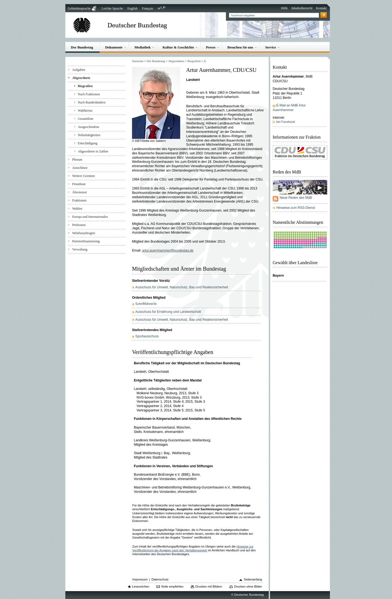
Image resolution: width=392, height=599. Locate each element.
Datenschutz (160, 579)
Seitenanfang (253, 579)
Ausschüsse (80, 168)
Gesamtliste (85, 119)
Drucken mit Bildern (208, 586)
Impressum (140, 579)
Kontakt (321, 8)
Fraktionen (79, 200)
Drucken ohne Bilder (248, 586)
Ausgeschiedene (88, 127)
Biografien (85, 86)
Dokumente (113, 47)
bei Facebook (285, 121)
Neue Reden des (296, 198)
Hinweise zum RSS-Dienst (295, 208)
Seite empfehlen (172, 586)
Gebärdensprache (79, 8)
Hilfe (284, 8)
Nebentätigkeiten (89, 135)
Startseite (137, 61)
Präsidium (78, 184)
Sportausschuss (147, 336)
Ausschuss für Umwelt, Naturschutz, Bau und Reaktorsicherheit (181, 287)
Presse (210, 47)
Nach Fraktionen (89, 94)
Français (147, 8)
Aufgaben (78, 70)
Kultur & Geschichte (178, 47)
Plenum (77, 159)
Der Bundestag (82, 47)
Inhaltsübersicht (301, 8)
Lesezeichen (140, 586)
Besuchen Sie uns (240, 47)
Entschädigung (87, 143)
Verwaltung (79, 249)
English (132, 8)
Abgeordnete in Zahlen (93, 151)
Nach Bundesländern (91, 102)
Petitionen (78, 225)
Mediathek (142, 47)
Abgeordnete (81, 78)
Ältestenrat (79, 192)
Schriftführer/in (146, 304)
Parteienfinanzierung (86, 241)
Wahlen (77, 208)
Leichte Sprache (112, 8)
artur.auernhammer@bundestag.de (168, 250)
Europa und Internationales (90, 217)
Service (270, 47)
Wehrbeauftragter (83, 233)
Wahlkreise (85, 110)
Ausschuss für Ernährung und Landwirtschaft (168, 312)
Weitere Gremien (83, 176)
